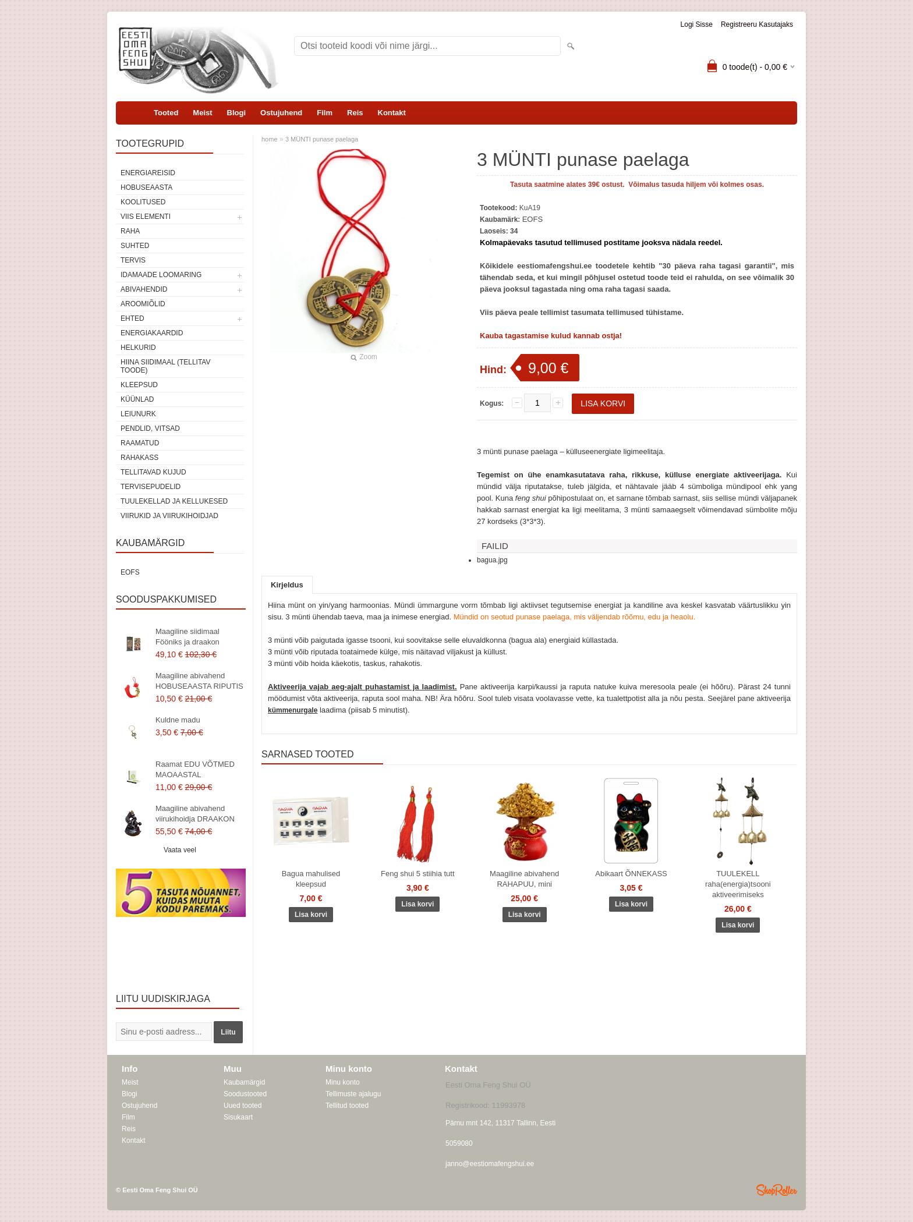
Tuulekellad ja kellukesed (174, 501)
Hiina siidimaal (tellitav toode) (165, 366)
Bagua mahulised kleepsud (311, 878)
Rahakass (139, 458)
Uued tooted (242, 1105)
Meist (202, 112)
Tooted (166, 112)
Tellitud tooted (347, 1105)
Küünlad (137, 399)
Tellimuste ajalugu (353, 1094)
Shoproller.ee (776, 1190)
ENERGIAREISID (148, 173)
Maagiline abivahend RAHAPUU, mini (524, 878)
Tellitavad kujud (153, 472)
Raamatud (140, 443)
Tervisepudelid (151, 487)
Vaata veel (180, 850)
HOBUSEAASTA (146, 187)
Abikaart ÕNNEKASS (631, 873)
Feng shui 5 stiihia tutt (417, 873)
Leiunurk (138, 414)
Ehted (132, 318)
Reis (355, 112)
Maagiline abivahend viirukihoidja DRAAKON (195, 813)
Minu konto (342, 1082)
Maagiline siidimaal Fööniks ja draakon (187, 636)
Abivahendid (144, 289)
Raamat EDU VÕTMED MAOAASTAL (195, 769)
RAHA (130, 231)
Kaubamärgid (244, 1082)
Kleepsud (139, 385)
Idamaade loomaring (161, 275)
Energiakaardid (152, 333)
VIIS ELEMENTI (146, 216)
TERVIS (133, 260)
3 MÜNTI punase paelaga (321, 139)
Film (324, 112)
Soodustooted (245, 1094)
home (269, 139)
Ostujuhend (281, 112)
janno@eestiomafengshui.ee (489, 1164)
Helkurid (138, 347)
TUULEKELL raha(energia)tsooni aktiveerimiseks (738, 884)
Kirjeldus (287, 584)
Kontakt (392, 112)
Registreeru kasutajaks (757, 24)
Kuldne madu (177, 720)
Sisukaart (238, 1117)
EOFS (130, 572)
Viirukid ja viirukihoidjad (169, 516)
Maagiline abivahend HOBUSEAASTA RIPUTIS (199, 680)
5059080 (459, 1143)
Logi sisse (697, 24)
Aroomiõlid (143, 304)
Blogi (236, 112)
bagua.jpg (492, 560)
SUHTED (135, 246)
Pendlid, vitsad (150, 428)
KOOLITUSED (143, 202)
